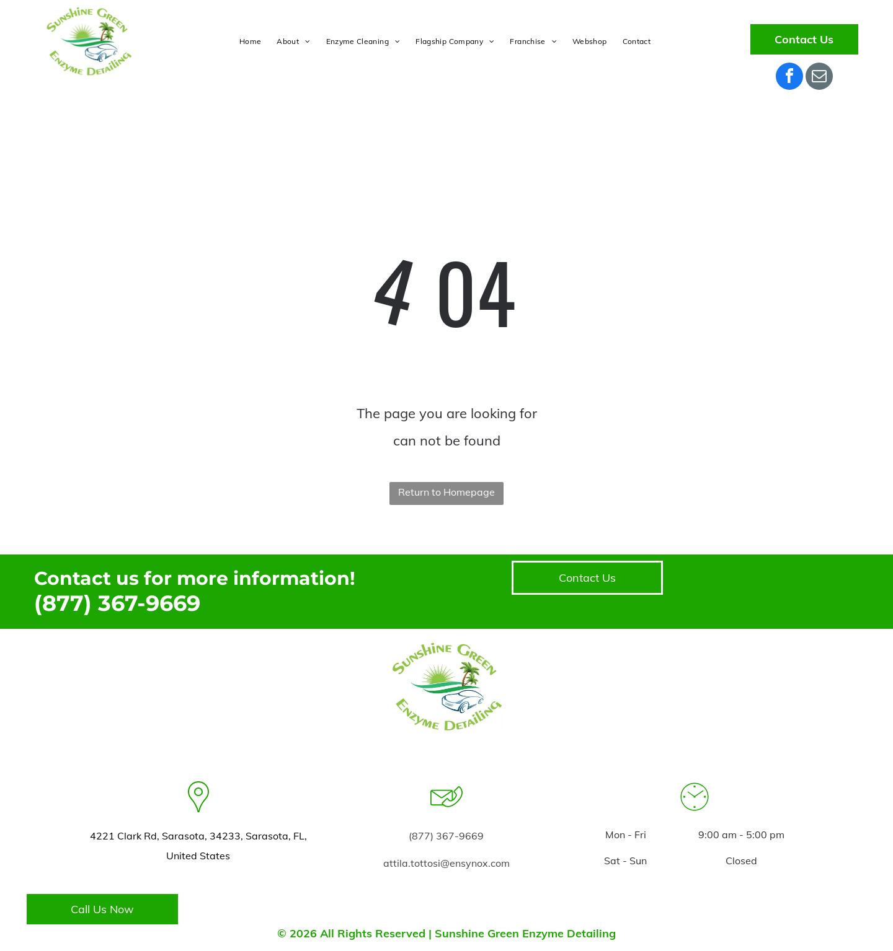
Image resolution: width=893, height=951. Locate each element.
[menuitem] (251, 41)
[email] (819, 78)
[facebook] (789, 78)
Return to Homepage (446, 492)
